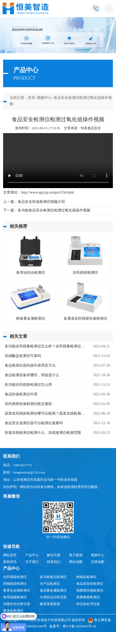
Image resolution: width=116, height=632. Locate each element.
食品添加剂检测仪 (89, 584)
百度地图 (97, 562)
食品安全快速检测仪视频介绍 (41, 202)
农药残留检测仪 (15, 577)
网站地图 (76, 562)
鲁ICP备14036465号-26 (79, 626)
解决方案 (53, 555)
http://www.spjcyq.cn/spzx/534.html (47, 192)
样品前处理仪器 (88, 604)
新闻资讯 (10, 562)
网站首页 (10, 555)
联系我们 (53, 562)
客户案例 (76, 555)
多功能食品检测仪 (53, 577)
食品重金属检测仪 (53, 590)
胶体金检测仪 (13, 611)
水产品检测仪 (50, 584)
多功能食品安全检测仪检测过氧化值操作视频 (54, 210)
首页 (31, 98)
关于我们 (32, 562)
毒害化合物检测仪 (16, 590)
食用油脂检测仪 (15, 597)
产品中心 (32, 555)
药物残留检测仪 (15, 584)
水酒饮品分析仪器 (53, 597)
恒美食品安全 (91, 128)
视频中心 (44, 98)
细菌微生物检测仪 (89, 590)
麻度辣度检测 (50, 604)
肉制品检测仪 (86, 577)
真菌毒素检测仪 (88, 597)
